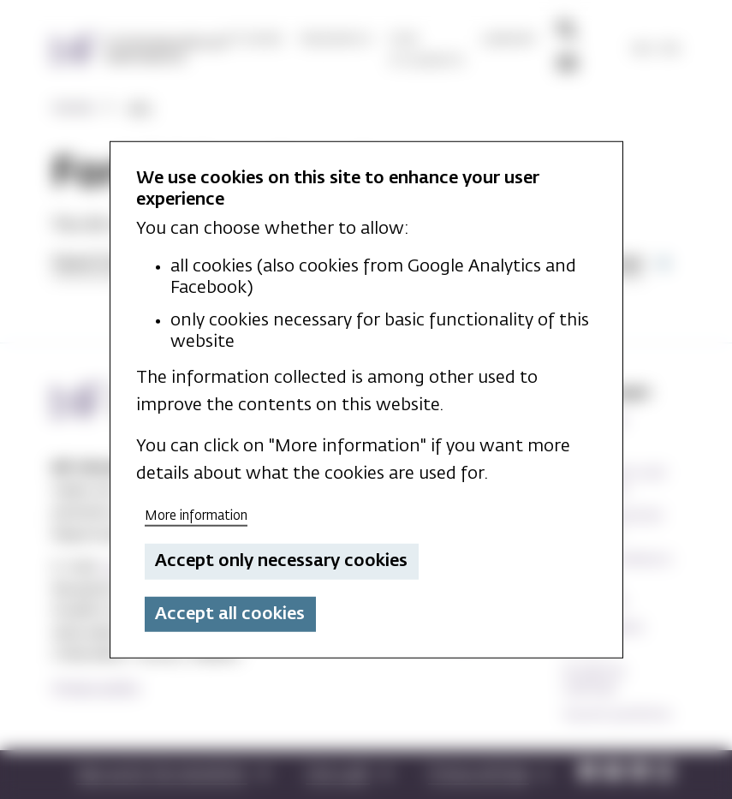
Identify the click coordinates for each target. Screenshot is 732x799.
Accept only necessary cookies (281, 560)
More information (196, 515)
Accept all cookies (230, 614)
